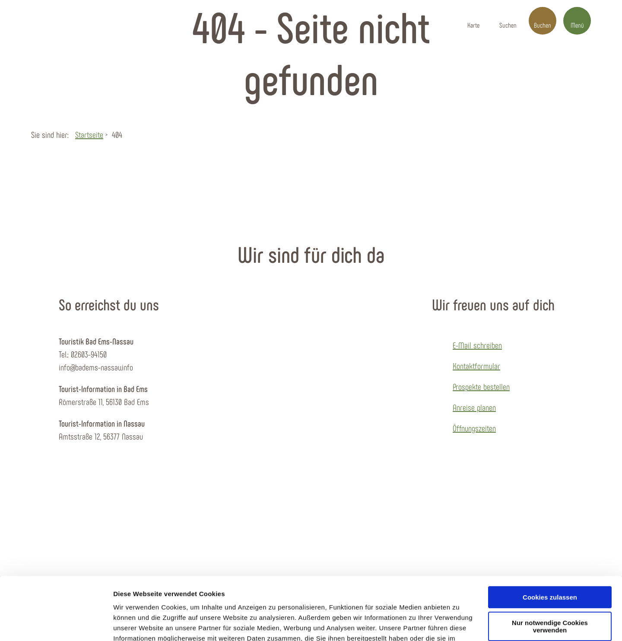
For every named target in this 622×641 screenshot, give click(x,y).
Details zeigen (135, 624)
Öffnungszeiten (474, 428)
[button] (473, 21)
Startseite (89, 134)
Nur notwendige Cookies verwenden (550, 567)
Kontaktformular (476, 365)
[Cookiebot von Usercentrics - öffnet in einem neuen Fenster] (56, 624)
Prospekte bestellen (481, 386)
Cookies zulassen (550, 538)
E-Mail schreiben (477, 345)
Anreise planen (474, 407)
